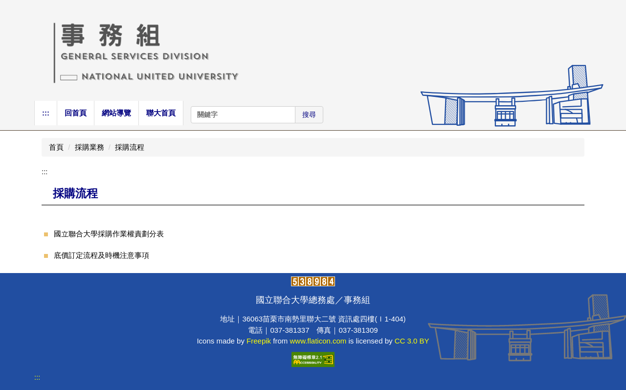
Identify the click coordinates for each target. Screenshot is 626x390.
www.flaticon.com (318, 341)
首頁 (56, 147)
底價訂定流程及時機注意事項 (101, 255)
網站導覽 (116, 113)
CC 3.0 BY (412, 341)
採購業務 (89, 147)
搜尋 (309, 114)
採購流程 (129, 147)
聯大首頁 (161, 113)
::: (45, 113)
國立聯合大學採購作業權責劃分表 (109, 233)
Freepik (258, 341)
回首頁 (76, 113)
